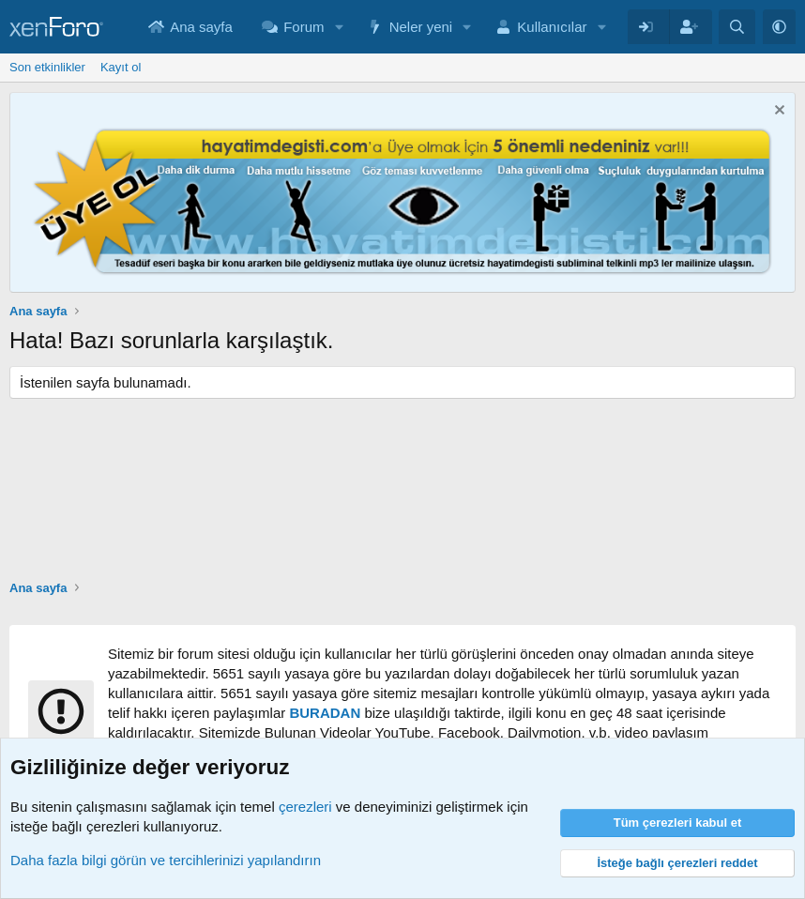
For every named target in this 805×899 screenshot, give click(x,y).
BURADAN (324, 713)
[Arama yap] (737, 26)
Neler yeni (421, 27)
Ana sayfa (201, 27)
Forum (303, 27)
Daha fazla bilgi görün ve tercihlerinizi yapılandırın (165, 860)
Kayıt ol (120, 67)
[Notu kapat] (777, 112)
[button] (339, 26)
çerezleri (305, 807)
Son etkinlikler (47, 67)
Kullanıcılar (551, 27)
